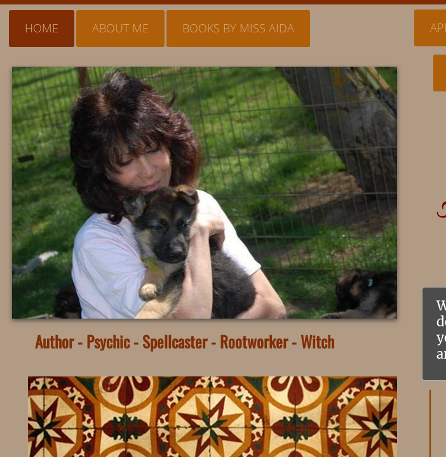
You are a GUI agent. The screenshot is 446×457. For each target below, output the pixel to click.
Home (41, 28)
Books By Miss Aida (238, 28)
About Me (120, 28)
